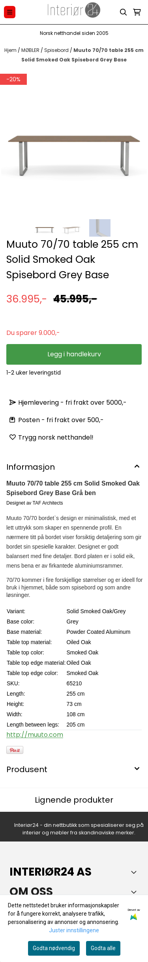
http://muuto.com (34, 734)
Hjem (11, 50)
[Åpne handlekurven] (137, 12)
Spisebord (57, 50)
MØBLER (31, 50)
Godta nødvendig (54, 948)
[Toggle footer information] (135, 872)
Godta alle (103, 948)
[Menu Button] (9, 12)
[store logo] (74, 12)
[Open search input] (123, 12)
